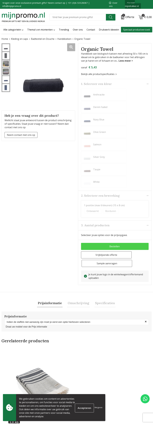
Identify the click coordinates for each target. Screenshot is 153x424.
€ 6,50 (87, 346)
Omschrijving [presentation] (78, 233)
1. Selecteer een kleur (96, 84)
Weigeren (98, 407)
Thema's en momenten (40, 29)
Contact (82, 387)
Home (4, 38)
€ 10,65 (9, 348)
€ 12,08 (125, 346)
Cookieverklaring (125, 392)
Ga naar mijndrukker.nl (132, 4)
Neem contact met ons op (21, 135)
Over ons (45, 387)
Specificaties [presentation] (103, 233)
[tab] (51, 232)
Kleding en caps (19, 38)
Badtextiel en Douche (42, 38)
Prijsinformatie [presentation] (51, 233)
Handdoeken (64, 38)
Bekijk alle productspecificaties (99, 74)
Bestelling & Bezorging (90, 392)
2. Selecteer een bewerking (100, 133)
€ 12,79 (46, 357)
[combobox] (77, 17)
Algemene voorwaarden (129, 387)
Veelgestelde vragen (51, 392)
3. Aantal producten (95, 163)
